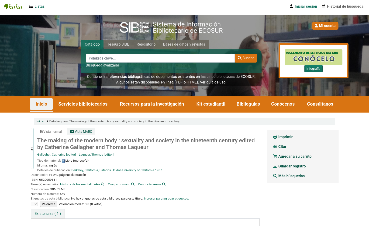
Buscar (246, 58)
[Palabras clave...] (160, 58)
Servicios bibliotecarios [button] (82, 104)
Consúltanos (320, 104)
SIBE (15, 6)
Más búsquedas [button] (289, 176)
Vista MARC (81, 131)
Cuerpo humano (119, 184)
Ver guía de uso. (213, 82)
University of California (138, 170)
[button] (37, 6)
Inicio (41, 104)
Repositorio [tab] (146, 44)
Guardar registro (290, 166)
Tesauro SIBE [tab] (118, 44)
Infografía (314, 68)
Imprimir (283, 137)
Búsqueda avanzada (102, 65)
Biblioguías (248, 104)
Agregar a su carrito (292, 156)
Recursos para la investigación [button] (152, 104)
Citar (279, 146)
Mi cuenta (325, 25)
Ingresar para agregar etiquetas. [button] (166, 198)
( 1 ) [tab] (48, 213)
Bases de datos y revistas (184, 44)
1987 (158, 170)
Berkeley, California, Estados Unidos (96, 170)
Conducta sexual (150, 184)
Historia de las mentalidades (80, 184)
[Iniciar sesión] (303, 6)
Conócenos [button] (283, 104)
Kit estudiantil (210, 104)
